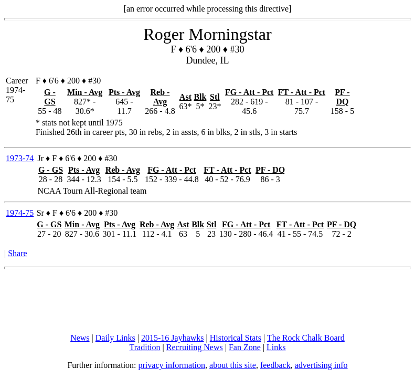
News (79, 337)
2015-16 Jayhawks (172, 337)
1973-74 (20, 158)
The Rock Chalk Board (306, 337)
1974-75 (20, 212)
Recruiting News (194, 347)
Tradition (145, 347)
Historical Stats (235, 337)
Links (276, 347)
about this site (232, 365)
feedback (275, 365)
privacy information (172, 365)
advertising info (321, 365)
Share (17, 253)
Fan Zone (245, 347)
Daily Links (115, 337)
